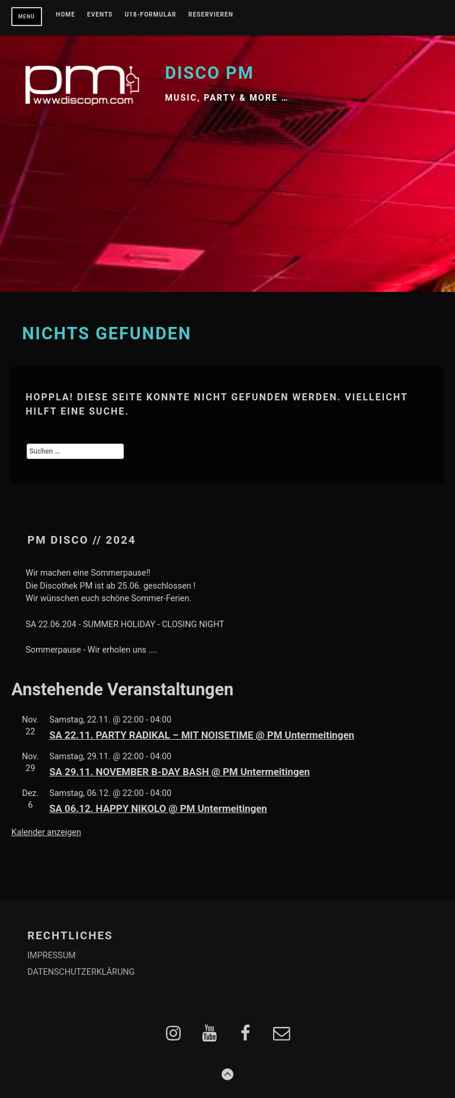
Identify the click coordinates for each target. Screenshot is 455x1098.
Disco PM (209, 73)
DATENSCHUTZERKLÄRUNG (80, 972)
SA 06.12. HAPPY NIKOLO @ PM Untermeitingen (158, 808)
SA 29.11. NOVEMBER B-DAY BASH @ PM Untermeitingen (179, 772)
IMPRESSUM (51, 956)
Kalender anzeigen (46, 832)
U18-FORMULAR (150, 15)
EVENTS (100, 15)
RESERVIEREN (210, 15)
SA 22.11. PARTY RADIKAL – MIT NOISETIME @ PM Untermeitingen (201, 735)
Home (65, 15)
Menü (26, 17)
